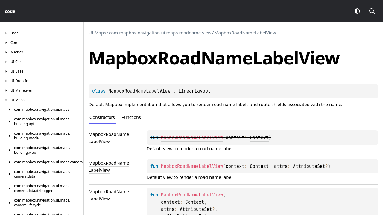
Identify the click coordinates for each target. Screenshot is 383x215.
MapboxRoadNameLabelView (245, 33)
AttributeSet (309, 166)
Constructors (102, 117)
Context (259, 138)
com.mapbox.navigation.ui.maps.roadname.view (160, 33)
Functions (131, 117)
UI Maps (97, 33)
